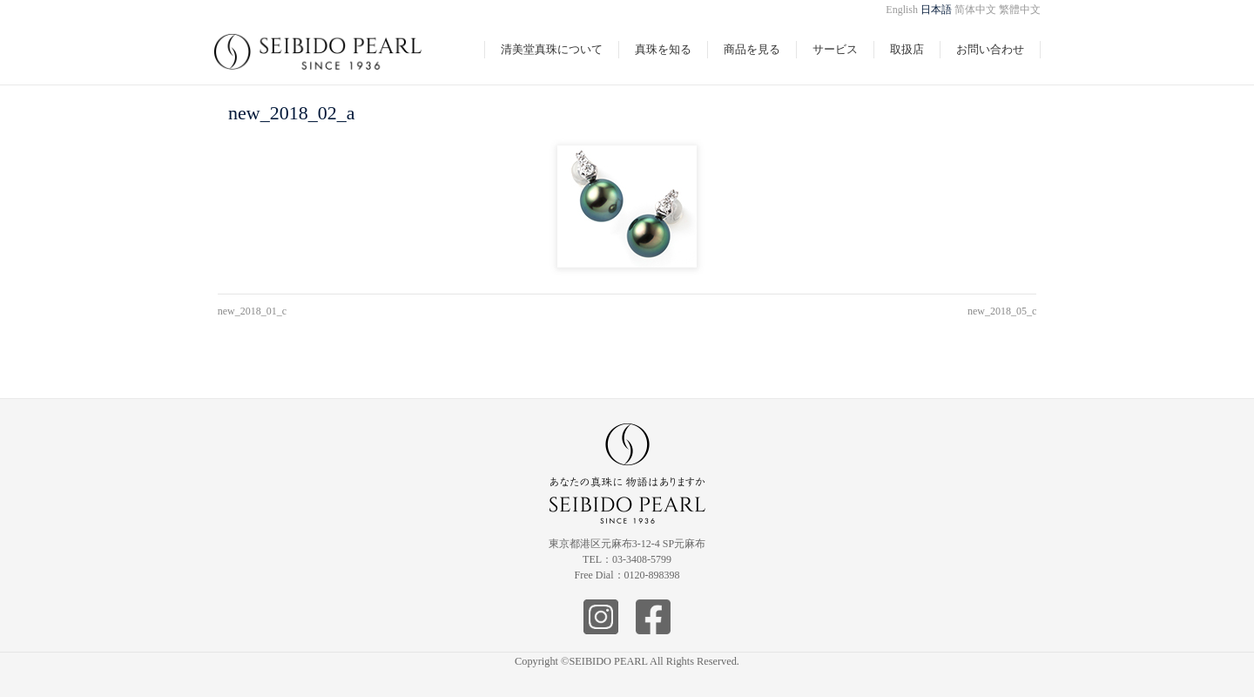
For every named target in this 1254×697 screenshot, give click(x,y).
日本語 (936, 9)
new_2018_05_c (1001, 311)
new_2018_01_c (252, 311)
